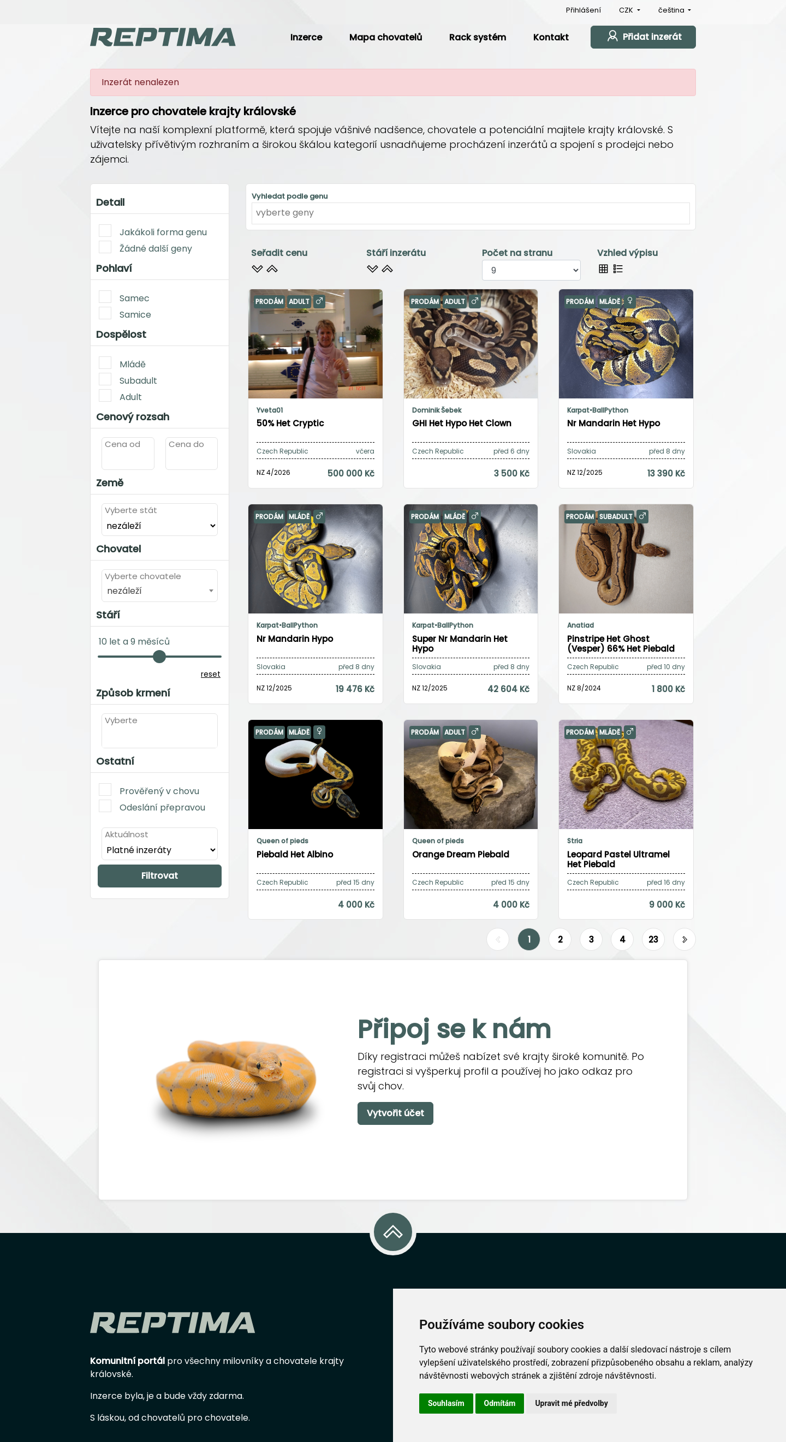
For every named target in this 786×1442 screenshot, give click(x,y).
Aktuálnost (126, 834)
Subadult (128, 380)
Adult (120, 396)
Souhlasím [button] (446, 1403)
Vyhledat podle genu (289, 196)
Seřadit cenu (279, 253)
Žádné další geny (145, 248)
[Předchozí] (498, 939)
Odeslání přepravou (152, 807)
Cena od (122, 444)
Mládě (122, 363)
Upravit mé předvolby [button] (571, 1403)
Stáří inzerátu (396, 253)
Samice (125, 314)
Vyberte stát (131, 510)
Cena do (186, 444)
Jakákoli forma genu (153, 231)
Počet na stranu (517, 253)
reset (211, 674)
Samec (124, 297)
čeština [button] (672, 10)
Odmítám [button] (500, 1403)
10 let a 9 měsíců (134, 641)
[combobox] (159, 590)
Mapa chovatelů (385, 37)
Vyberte (121, 720)
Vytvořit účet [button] (395, 1113)
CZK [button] (627, 10)
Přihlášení (583, 10)
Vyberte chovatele (143, 576)
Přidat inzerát (643, 36)
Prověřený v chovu (149, 790)
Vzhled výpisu (627, 253)
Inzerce (306, 37)
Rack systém (477, 37)
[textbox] (108, 737)
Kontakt (551, 37)
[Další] (684, 939)
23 (653, 939)
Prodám (269, 301)
